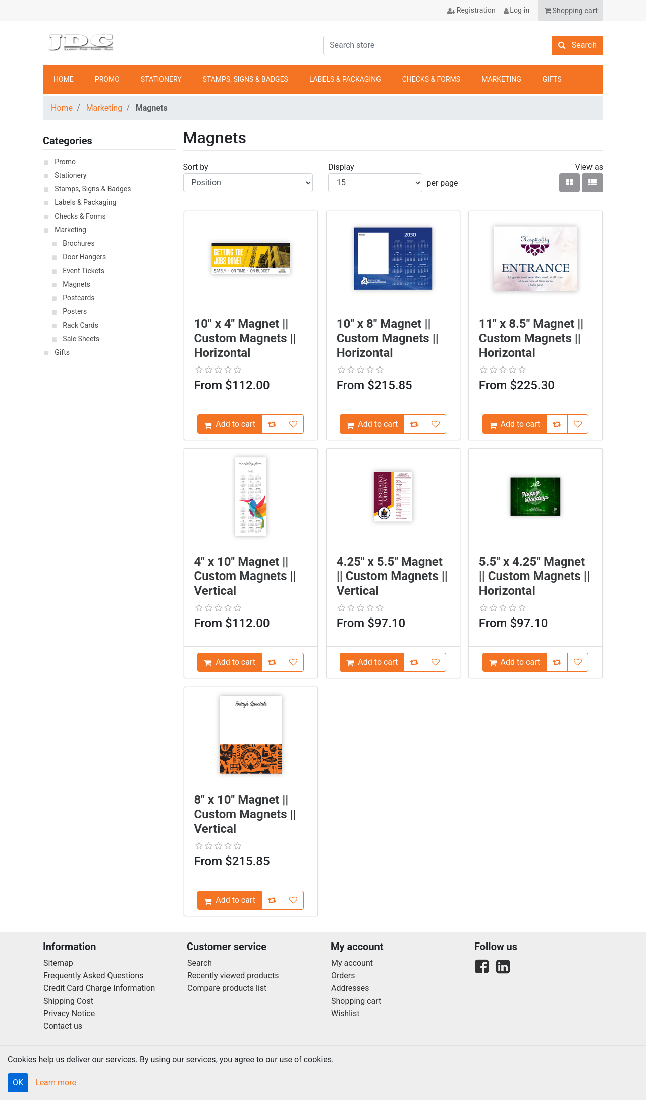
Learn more (55, 1082)
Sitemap (58, 963)
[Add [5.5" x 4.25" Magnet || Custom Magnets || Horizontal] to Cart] (514, 662)
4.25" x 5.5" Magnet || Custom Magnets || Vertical (392, 576)
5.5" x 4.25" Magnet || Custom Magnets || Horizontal (534, 576)
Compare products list (226, 988)
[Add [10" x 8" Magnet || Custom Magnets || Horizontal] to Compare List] (414, 424)
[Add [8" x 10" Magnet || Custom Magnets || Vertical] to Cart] (229, 900)
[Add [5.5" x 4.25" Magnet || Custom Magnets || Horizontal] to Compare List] (557, 662)
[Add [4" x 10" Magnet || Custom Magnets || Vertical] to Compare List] (272, 662)
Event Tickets (83, 271)
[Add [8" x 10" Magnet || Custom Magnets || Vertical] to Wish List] (293, 900)
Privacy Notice (69, 1013)
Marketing (104, 108)
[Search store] (437, 45)
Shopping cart (356, 1001)
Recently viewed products (233, 975)
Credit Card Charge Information (99, 988)
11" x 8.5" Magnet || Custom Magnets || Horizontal (531, 338)
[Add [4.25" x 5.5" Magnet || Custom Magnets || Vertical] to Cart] (372, 662)
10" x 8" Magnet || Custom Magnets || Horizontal (388, 338)
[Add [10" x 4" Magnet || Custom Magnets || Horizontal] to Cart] (229, 424)
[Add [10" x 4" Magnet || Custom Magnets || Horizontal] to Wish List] (293, 424)
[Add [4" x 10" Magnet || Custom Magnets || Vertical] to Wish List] (293, 662)
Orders (343, 975)
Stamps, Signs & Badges (93, 189)
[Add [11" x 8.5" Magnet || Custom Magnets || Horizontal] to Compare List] (557, 424)
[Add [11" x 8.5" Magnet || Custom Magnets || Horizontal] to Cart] (514, 424)
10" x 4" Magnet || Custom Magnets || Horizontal (245, 338)
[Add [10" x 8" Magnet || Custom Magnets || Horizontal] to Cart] (372, 424)
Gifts (62, 352)
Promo (65, 162)
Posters (75, 311)
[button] (570, 10)
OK (18, 1082)
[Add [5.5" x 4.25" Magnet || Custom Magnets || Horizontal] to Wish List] (577, 662)
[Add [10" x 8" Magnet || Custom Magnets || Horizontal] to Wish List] (435, 424)
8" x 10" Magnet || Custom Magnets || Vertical (245, 814)
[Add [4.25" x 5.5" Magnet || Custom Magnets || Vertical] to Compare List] (414, 662)
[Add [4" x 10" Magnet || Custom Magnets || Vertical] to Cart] (229, 662)
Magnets (76, 284)
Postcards (78, 298)
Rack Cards (80, 325)
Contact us (62, 1026)
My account (352, 963)
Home (62, 108)
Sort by (195, 167)
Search (199, 963)
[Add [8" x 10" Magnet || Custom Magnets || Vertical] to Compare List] (272, 900)
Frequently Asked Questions (93, 975)
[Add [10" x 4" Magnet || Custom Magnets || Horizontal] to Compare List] (272, 424)
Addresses (350, 988)
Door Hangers (84, 257)
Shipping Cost (68, 1001)
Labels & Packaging (85, 202)
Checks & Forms (80, 216)
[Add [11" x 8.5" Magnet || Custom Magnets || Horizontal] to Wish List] (577, 424)
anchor (590, 80)
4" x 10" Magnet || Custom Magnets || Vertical (245, 576)
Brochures (78, 243)
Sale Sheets (81, 339)
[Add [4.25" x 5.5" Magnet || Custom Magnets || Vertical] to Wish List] (435, 662)
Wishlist (345, 1013)
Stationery (70, 175)
